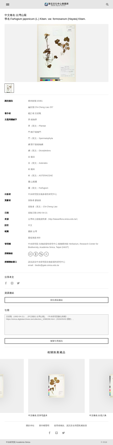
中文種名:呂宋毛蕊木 (37, 415)
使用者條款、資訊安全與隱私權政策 (70, 425)
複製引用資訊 (56, 341)
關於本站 (30, 425)
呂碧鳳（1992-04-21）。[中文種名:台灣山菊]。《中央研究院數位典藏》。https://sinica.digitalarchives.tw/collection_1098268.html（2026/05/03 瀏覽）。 (57, 324)
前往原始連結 (56, 300)
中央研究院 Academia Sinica (18, 442)
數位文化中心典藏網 (56, 4)
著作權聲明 (44, 425)
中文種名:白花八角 (97, 415)
